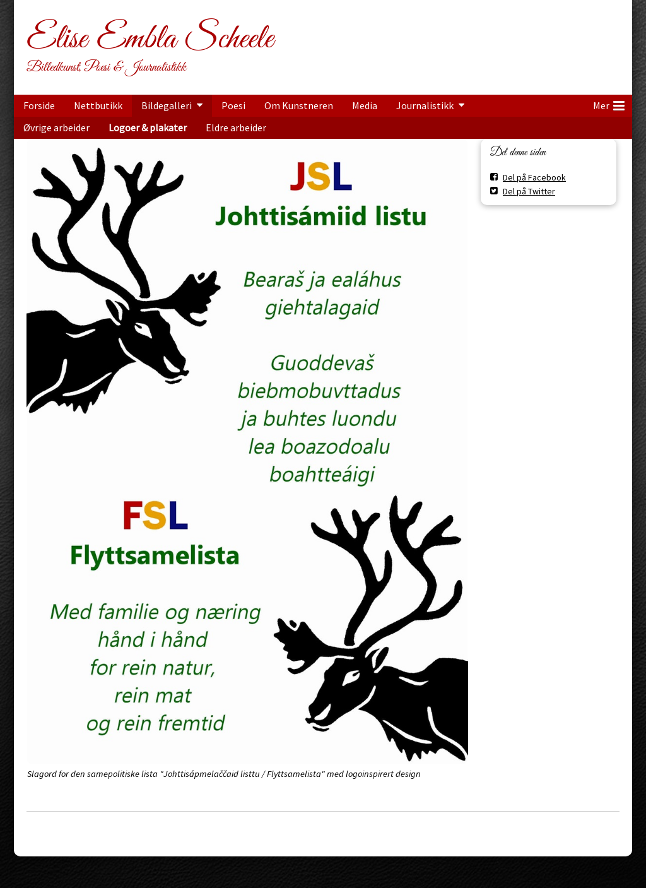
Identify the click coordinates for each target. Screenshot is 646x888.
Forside (39, 105)
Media (364, 105)
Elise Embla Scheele (149, 39)
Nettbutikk (98, 105)
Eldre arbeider (236, 127)
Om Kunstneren (298, 105)
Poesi (233, 105)
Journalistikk (425, 105)
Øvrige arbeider (56, 127)
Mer (609, 103)
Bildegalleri (166, 105)
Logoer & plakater (148, 127)
